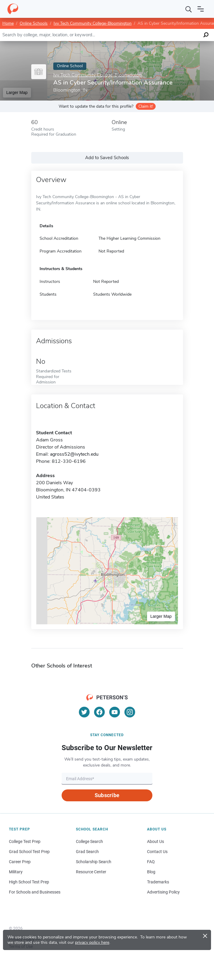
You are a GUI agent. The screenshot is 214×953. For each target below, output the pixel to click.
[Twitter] (84, 712)
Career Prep (20, 861)
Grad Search (87, 851)
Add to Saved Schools (107, 158)
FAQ (151, 861)
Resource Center (91, 871)
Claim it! (145, 106)
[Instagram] (129, 712)
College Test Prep (24, 841)
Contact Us (157, 851)
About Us (155, 841)
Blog (151, 871)
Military (16, 871)
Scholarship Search (93, 861)
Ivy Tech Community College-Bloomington (93, 23)
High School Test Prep (29, 882)
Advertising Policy (163, 892)
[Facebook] (99, 712)
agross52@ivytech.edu (74, 454)
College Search (89, 841)
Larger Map (17, 92)
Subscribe (107, 795)
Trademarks (158, 882)
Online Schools (34, 23)
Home (8, 23)
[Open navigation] (201, 8)
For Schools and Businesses (34, 892)
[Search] (189, 8)
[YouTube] (114, 712)
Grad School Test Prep (29, 851)
